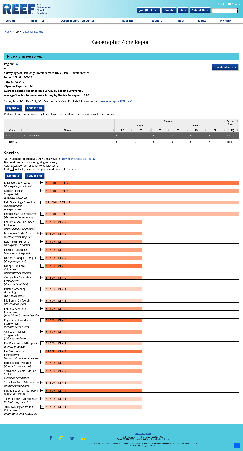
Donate (169, 10)
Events (201, 21)
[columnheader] (170, 121)
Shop (183, 10)
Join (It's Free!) (148, 10)
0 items (236, 4)
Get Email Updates (143, 433)
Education (128, 21)
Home (8, 31)
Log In (221, 4)
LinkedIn (82, 440)
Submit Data (200, 10)
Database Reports (33, 31)
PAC (17, 64)
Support (157, 21)
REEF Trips (38, 21)
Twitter (72, 440)
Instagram (61, 440)
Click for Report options (26, 56)
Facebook (50, 440)
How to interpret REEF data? (115, 101)
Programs (9, 21)
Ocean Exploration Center (77, 21)
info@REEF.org (163, 439)
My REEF (225, 21)
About (180, 21)
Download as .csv (225, 67)
